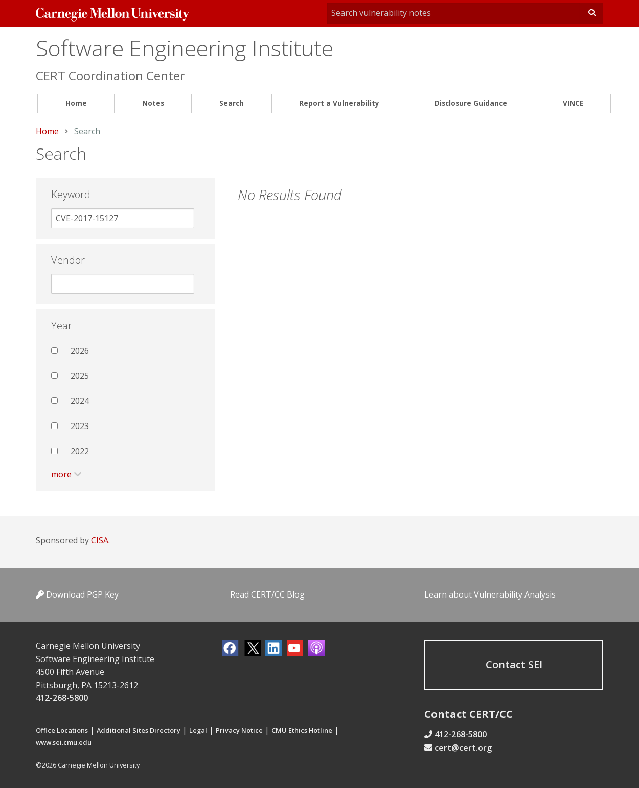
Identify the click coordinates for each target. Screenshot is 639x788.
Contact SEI (514, 664)
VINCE (573, 103)
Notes (153, 103)
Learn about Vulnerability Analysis (490, 594)
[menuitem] (76, 103)
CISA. (100, 540)
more (61, 474)
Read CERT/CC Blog (267, 594)
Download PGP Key (77, 594)
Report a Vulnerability (339, 103)
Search (231, 103)
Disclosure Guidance (471, 103)
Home (76, 103)
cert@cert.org (463, 747)
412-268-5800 (62, 698)
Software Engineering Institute (184, 48)
